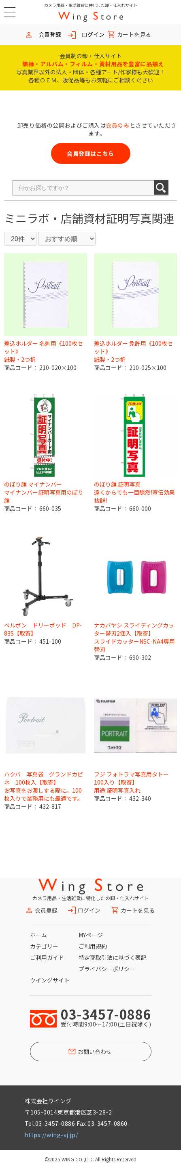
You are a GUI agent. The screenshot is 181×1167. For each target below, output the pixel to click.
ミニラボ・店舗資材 (55, 218)
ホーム (38, 935)
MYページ (91, 935)
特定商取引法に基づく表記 (113, 957)
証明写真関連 (140, 218)
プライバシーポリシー (107, 969)
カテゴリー (44, 946)
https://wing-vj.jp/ (51, 1135)
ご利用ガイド (47, 957)
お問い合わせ (95, 1051)
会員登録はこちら (90, 153)
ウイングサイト (50, 980)
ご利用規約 (93, 946)
